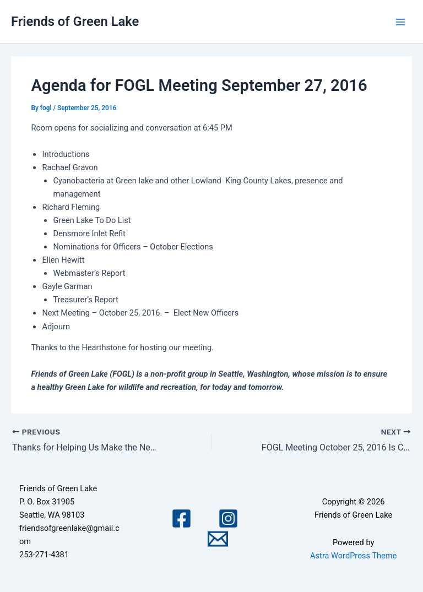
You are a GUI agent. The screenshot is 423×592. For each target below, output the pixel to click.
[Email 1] (218, 539)
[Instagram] (228, 518)
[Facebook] (181, 518)
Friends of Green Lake (75, 21)
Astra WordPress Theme (353, 556)
